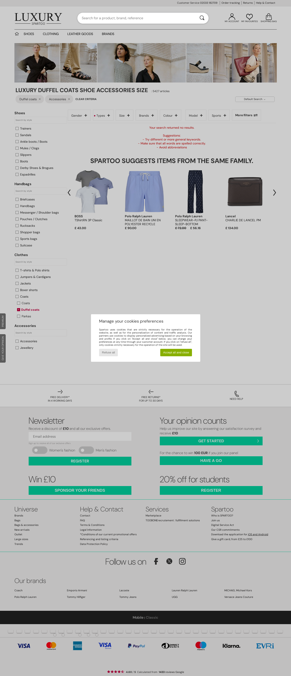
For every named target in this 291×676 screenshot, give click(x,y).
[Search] (202, 18)
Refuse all (108, 352)
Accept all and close (176, 352)
